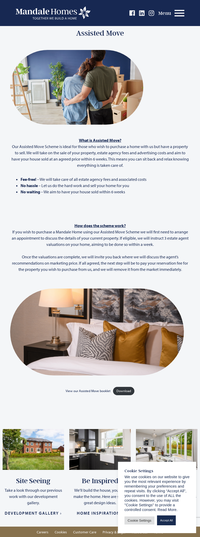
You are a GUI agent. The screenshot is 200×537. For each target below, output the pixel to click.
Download (123, 391)
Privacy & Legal (114, 532)
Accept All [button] (166, 520)
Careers (42, 532)
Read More (167, 510)
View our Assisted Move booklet (88, 391)
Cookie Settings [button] (139, 520)
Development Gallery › (33, 513)
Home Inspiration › (100, 513)
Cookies (61, 532)
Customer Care (84, 532)
